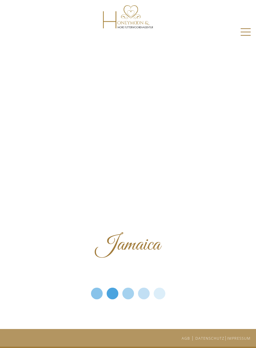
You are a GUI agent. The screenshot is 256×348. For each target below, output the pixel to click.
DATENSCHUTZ (209, 338)
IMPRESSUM (239, 338)
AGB (186, 338)
